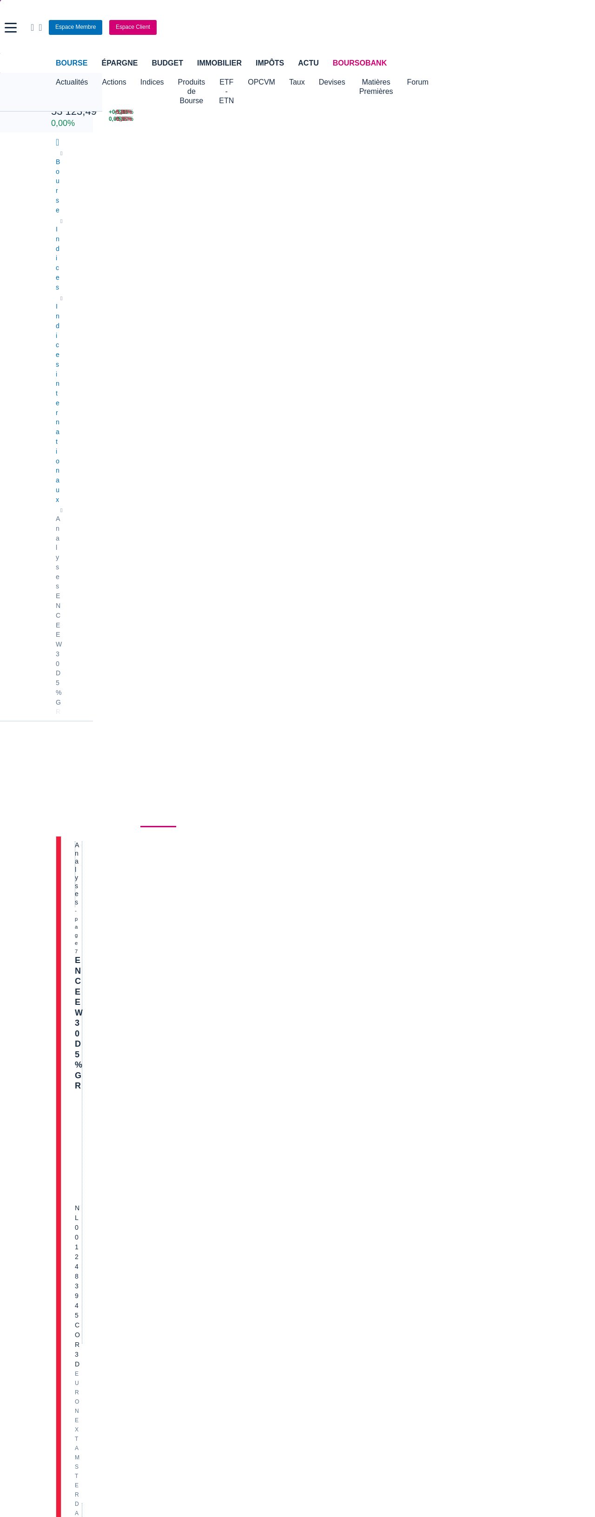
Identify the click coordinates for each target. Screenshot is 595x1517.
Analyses (158, 248)
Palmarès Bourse (204, 1155)
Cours (68, 248)
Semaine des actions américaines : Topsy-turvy (160, 554)
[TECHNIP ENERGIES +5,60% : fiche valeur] (423, 119)
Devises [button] (389, 82)
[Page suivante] (272, 1090)
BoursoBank (360, 63)
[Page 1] (172, 1090)
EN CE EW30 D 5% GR (119, 285)
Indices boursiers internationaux (225, 1141)
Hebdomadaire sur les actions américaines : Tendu (168, 426)
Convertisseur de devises (338, 1141)
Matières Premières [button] (448, 82)
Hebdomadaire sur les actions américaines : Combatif (174, 490)
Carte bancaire (77, 1246)
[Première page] (147, 1090)
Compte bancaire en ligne (93, 1232)
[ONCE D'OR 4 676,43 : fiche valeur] (254, 119)
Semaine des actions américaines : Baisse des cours (172, 964)
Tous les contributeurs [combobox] (335, 398)
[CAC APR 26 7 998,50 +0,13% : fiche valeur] (155, 112)
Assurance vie (240, 1218)
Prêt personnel (241, 1246)
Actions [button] (114, 82)
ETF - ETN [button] (273, 82)
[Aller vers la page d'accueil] (298, 27)
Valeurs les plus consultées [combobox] (442, 429)
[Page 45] (259, 1090)
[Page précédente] (159, 1090)
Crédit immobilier (244, 1232)
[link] (64, 1343)
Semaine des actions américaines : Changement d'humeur (184, 683)
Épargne (119, 63)
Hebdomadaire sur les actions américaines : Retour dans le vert (196, 823)
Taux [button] (354, 82)
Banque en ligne (79, 1218)
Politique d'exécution (105, 367)
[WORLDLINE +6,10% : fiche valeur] (423, 112)
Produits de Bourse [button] (209, 82)
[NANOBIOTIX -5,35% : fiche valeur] (507, 119)
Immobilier (219, 63)
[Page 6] (201, 1090)
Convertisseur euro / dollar (340, 1169)
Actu (308, 63)
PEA (390, 1246)
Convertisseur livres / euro (463, 1141)
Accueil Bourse (77, 1141)
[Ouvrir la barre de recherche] (463, 27)
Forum (505, 82)
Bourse (71, 63)
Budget (167, 63)
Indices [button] (152, 82)
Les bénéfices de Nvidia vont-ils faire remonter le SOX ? (179, 619)
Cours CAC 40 (77, 1169)
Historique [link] (206, 248)
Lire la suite (186, 459)
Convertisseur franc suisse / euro (473, 1155)
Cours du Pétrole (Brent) (214, 1169)
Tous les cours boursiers (91, 1155)
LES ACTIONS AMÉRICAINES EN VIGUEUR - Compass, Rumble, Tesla (210, 1033)
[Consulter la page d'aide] (471, 27)
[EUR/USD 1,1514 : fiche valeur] (340, 112)
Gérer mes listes (418, 473)
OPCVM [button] (318, 82)
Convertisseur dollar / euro (340, 1155)
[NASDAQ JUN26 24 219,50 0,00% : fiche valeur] (155, 119)
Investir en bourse (410, 1232)
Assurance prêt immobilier (422, 1218)
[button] (10, 27)
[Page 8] (229, 1090)
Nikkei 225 (69, 101)
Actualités (110, 248)
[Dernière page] (285, 1090)
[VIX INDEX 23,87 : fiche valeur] (340, 119)
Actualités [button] (72, 82)
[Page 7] (215, 1090)
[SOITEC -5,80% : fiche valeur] (507, 112)
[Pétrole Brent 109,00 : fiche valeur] (254, 112)
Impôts (270, 63)
